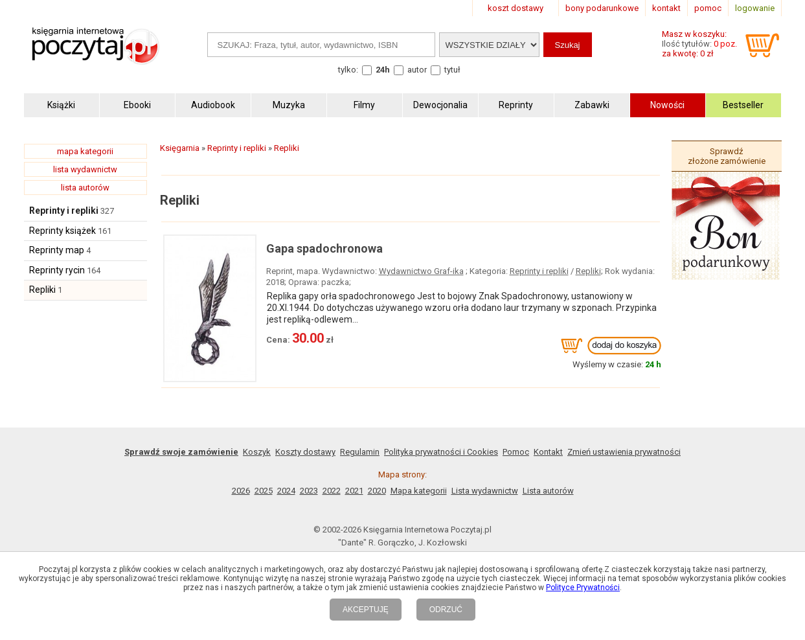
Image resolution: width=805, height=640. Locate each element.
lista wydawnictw (85, 169)
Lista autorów (548, 491)
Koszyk (257, 452)
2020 (377, 491)
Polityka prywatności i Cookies (441, 452)
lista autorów (85, 187)
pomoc (707, 8)
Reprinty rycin (57, 270)
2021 (354, 491)
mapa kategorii (85, 151)
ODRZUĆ (445, 609)
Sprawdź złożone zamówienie (726, 156)
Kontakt (548, 452)
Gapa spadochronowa (324, 248)
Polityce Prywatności (583, 587)
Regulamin (360, 452)
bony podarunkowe (602, 8)
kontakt (666, 8)
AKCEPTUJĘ (366, 609)
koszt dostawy (515, 8)
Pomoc (516, 452)
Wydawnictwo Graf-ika (421, 271)
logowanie (755, 8)
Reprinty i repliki (63, 210)
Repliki (42, 289)
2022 (332, 491)
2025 (264, 491)
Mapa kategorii (419, 491)
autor (417, 69)
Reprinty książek (62, 230)
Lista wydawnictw (484, 491)
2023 (309, 491)
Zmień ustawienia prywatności (624, 452)
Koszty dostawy (305, 452)
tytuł (452, 69)
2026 (241, 491)
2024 (286, 491)
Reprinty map (56, 250)
